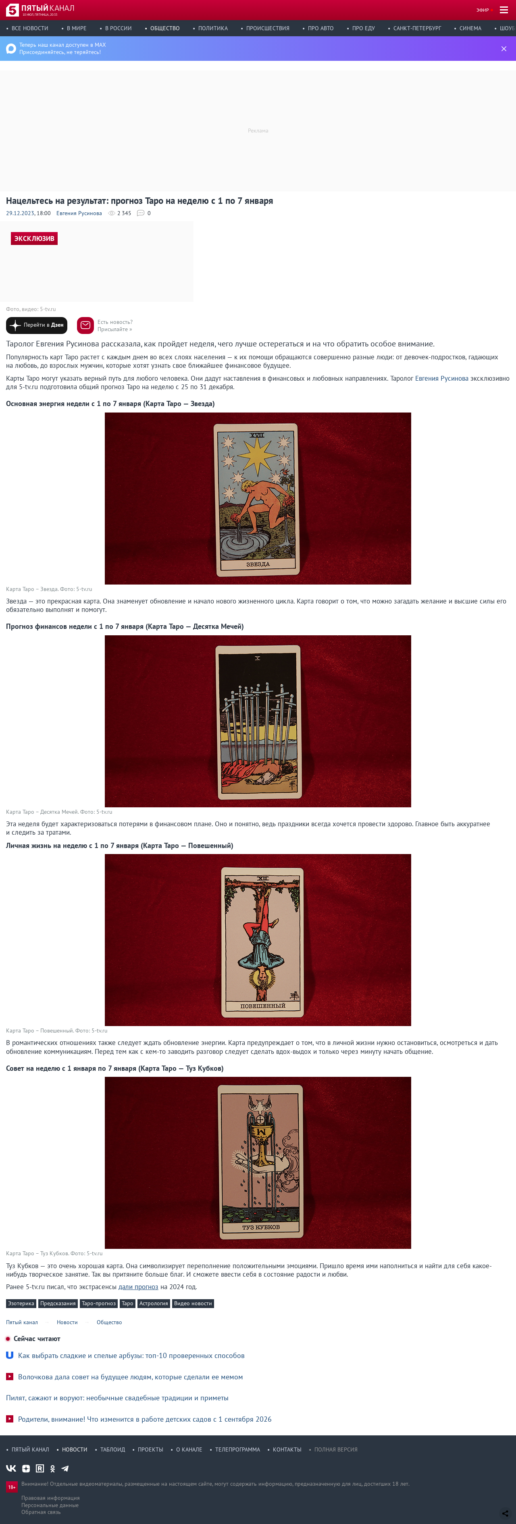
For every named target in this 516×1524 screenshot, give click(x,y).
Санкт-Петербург (417, 28)
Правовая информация (50, 1497)
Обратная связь (41, 1512)
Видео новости (193, 1303)
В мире (77, 28)
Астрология (153, 1303)
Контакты (287, 1449)
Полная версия (336, 1449)
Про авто (321, 28)
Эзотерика (21, 1303)
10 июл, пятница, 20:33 (40, 14)
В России (118, 28)
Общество (165, 28)
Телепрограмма (237, 1449)
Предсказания (58, 1303)
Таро (127, 1303)
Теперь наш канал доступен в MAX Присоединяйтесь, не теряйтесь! (62, 48)
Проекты (150, 1449)
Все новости (30, 28)
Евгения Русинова (79, 213)
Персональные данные (50, 1505)
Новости (74, 1449)
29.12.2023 (20, 213)
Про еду (363, 28)
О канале (189, 1449)
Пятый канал (30, 1449)
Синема (470, 28)
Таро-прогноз (99, 1303)
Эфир (482, 10)
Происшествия (267, 28)
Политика (213, 28)
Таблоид (112, 1449)
